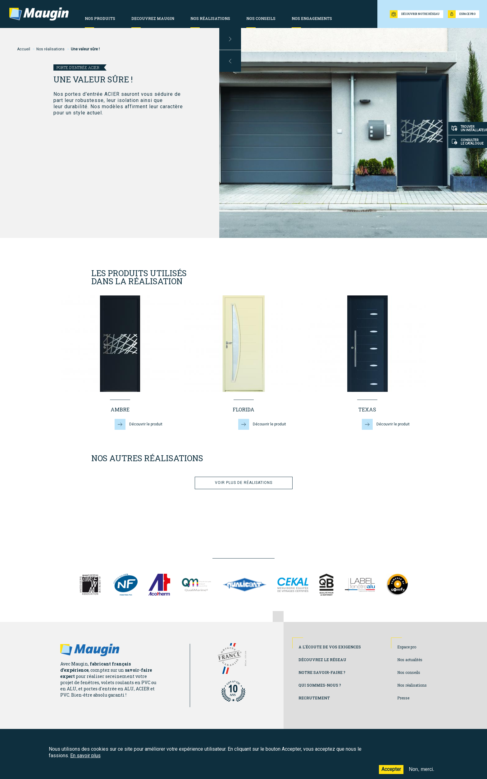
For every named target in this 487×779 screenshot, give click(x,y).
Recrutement (314, 697)
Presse (403, 697)
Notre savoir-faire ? (321, 672)
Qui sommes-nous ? (319, 685)
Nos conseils (408, 672)
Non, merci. (421, 772)
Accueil (23, 49)
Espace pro (406, 646)
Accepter (391, 773)
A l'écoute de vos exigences (329, 646)
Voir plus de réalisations (243, 482)
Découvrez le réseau (322, 659)
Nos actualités (409, 659)
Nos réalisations (50, 49)
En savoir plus (85, 759)
